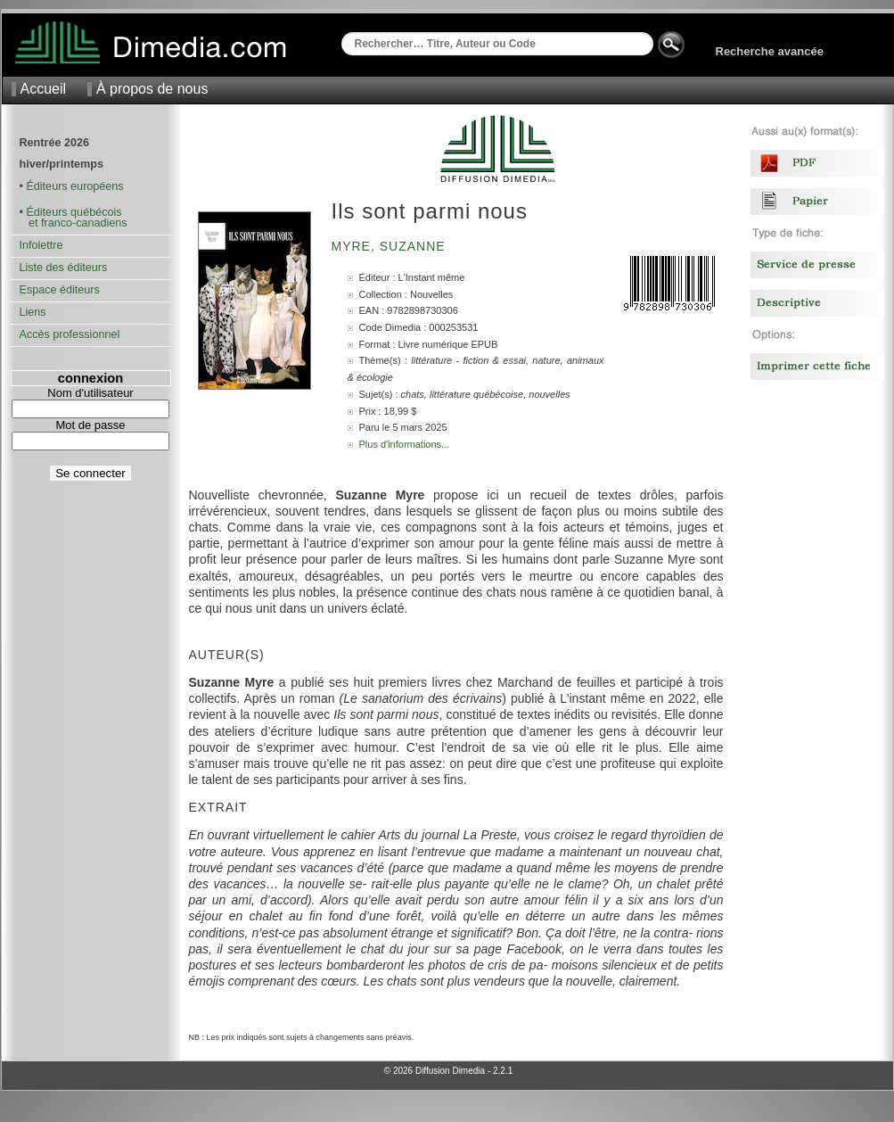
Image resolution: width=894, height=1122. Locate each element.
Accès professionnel (70, 334)
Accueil (44, 88)
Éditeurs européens (74, 186)
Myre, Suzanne (391, 246)
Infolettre (41, 245)
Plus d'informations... (404, 444)
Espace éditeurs (60, 290)
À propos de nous (152, 88)
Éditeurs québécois (73, 212)
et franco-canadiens (73, 223)
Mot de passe (90, 425)
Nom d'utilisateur (90, 393)
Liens (33, 312)
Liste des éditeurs (64, 267)
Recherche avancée (770, 51)
